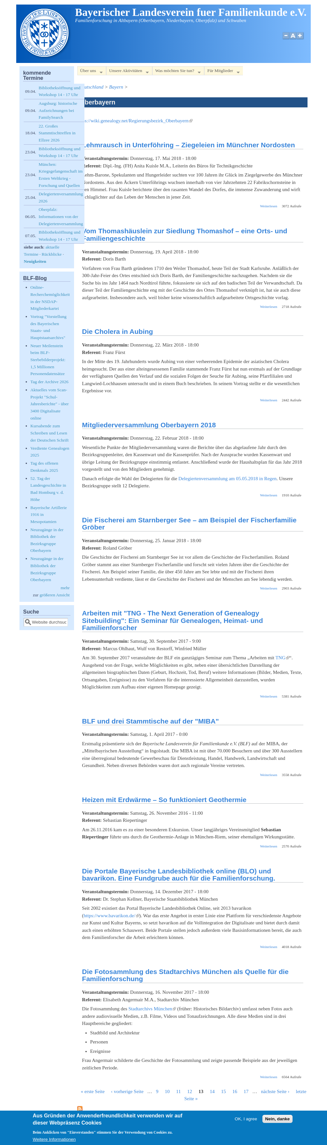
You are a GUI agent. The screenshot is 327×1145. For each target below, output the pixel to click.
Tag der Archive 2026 (50, 381)
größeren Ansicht (55, 594)
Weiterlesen (268, 206)
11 (178, 1091)
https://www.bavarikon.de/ (111, 915)
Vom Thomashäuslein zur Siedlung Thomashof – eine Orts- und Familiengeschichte (184, 234)
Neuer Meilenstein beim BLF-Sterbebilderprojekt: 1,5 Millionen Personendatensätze (48, 359)
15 (223, 1091)
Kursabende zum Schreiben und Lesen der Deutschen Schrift (50, 432)
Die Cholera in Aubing (117, 331)
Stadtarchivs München (152, 1008)
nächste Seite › (275, 1091)
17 (246, 1091)
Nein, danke (277, 1121)
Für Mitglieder (221, 72)
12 (189, 1091)
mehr (65, 587)
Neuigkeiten (35, 261)
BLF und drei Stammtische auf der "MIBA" (150, 721)
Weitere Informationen (54, 1141)
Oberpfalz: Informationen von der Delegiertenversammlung (61, 216)
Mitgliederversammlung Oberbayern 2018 (149, 425)
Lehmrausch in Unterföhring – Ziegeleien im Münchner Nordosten (188, 145)
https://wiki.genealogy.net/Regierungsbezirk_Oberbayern (135, 120)
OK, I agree (246, 1121)
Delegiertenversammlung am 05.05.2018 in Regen (227, 478)
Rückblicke (51, 254)
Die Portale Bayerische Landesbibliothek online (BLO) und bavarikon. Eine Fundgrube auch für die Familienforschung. (178, 874)
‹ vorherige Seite (127, 1091)
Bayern (116, 87)
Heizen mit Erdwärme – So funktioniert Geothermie (164, 799)
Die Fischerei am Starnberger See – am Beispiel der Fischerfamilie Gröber (189, 523)
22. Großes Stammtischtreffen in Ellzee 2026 (57, 133)
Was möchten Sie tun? (176, 72)
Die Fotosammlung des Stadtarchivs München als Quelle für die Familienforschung (185, 975)
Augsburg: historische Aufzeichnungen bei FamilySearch (58, 110)
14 (212, 1091)
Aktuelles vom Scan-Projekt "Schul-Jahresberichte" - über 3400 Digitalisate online (50, 403)
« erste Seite (93, 1091)
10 (167, 1091)
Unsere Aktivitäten (127, 72)
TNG (282, 657)
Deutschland (91, 87)
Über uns (90, 72)
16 (235, 1091)
